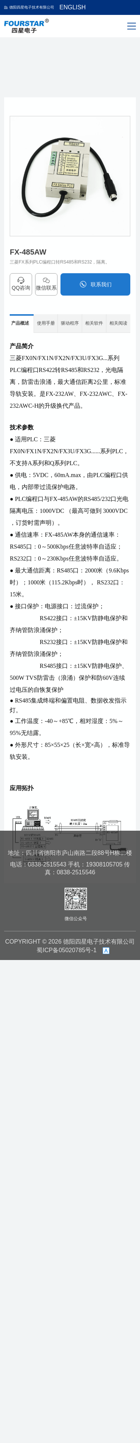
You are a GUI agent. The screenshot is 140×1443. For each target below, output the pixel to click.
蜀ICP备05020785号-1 (66, 950)
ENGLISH (72, 7)
